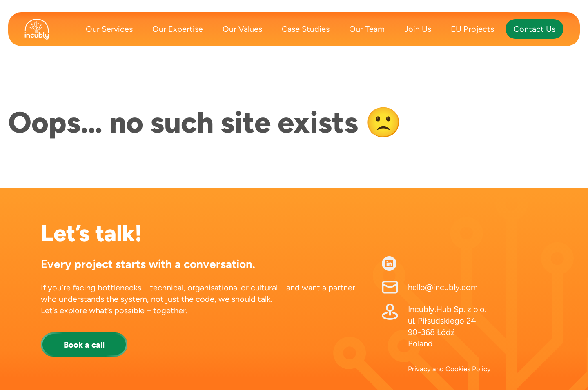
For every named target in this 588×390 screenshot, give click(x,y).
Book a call (84, 345)
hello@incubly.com (443, 287)
